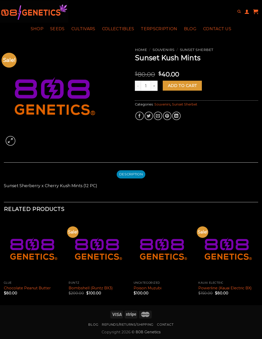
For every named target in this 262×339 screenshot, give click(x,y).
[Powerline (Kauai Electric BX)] (228, 249)
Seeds (57, 28)
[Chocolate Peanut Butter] (34, 249)
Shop (37, 28)
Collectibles (118, 28)
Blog (190, 28)
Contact (165, 324)
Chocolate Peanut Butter (27, 288)
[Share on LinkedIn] (176, 116)
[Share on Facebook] (139, 116)
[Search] (239, 11)
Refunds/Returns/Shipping (128, 324)
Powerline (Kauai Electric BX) (225, 288)
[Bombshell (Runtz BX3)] (98, 249)
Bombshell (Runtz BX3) (91, 288)
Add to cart (182, 85)
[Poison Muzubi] (163, 249)
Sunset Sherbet (196, 50)
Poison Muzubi (147, 288)
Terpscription (159, 28)
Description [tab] (131, 174)
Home (141, 50)
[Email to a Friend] (158, 116)
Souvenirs (163, 50)
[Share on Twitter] (149, 116)
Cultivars (83, 28)
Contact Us (217, 28)
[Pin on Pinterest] (167, 116)
